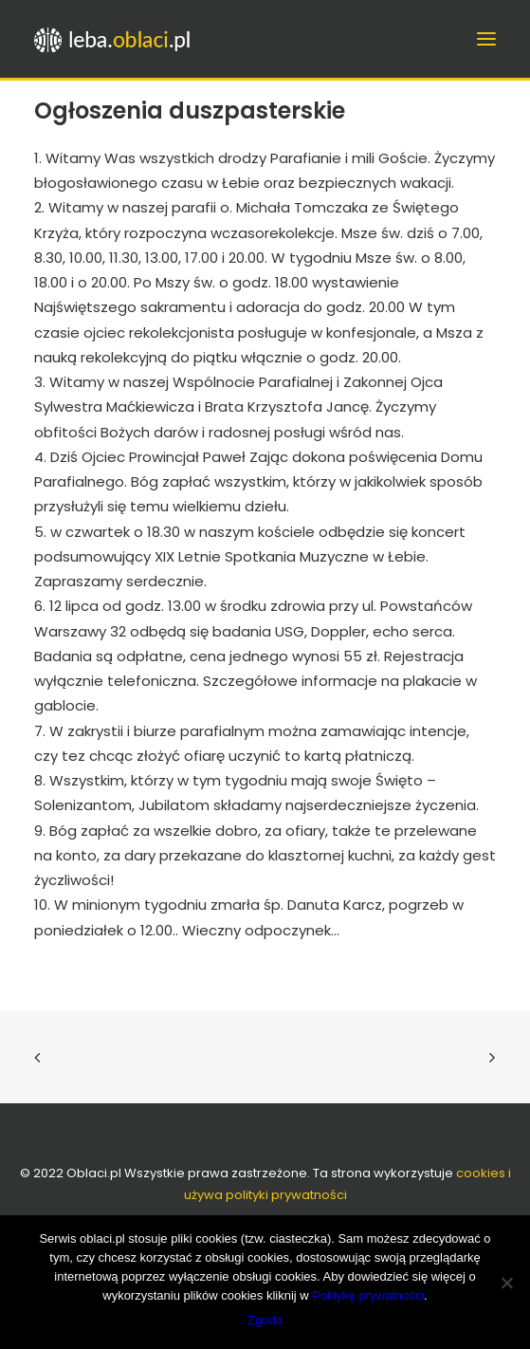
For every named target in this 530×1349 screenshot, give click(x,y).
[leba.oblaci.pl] (148, 39)
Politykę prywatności (368, 1295)
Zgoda (265, 1320)
